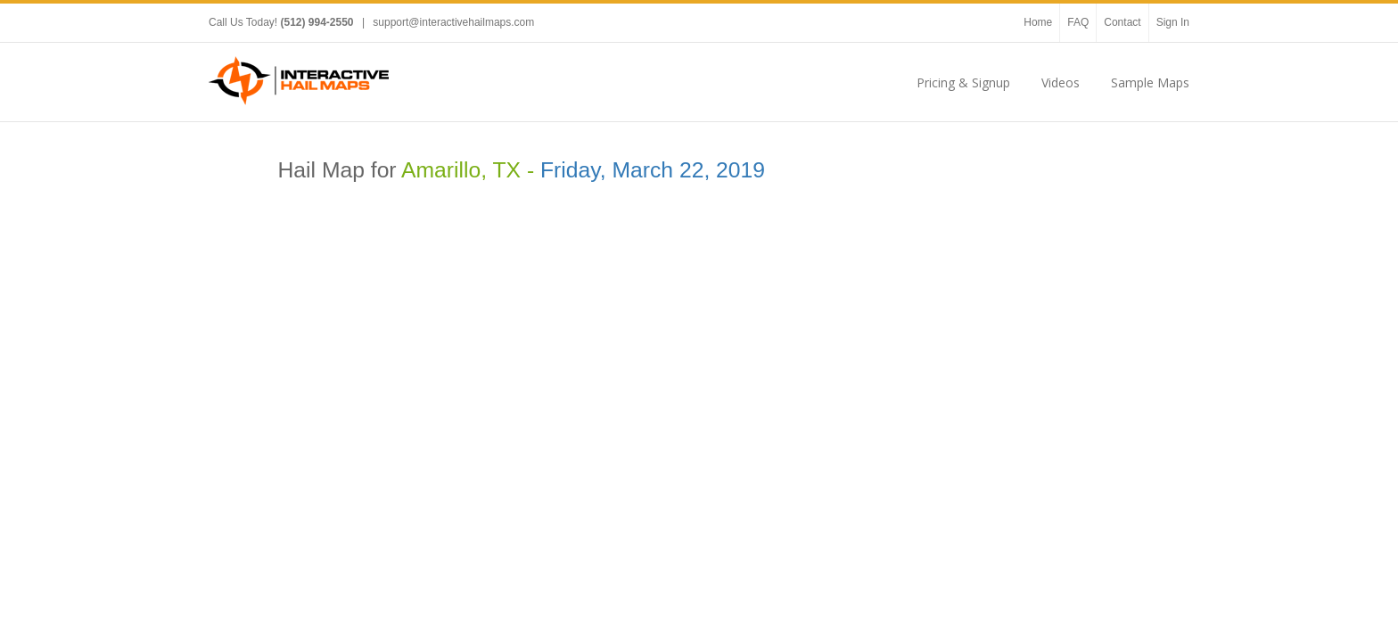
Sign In (1172, 22)
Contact (1122, 22)
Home (1038, 22)
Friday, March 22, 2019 (652, 170)
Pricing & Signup (963, 82)
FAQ (1078, 22)
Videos (1060, 82)
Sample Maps (1150, 82)
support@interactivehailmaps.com (453, 22)
